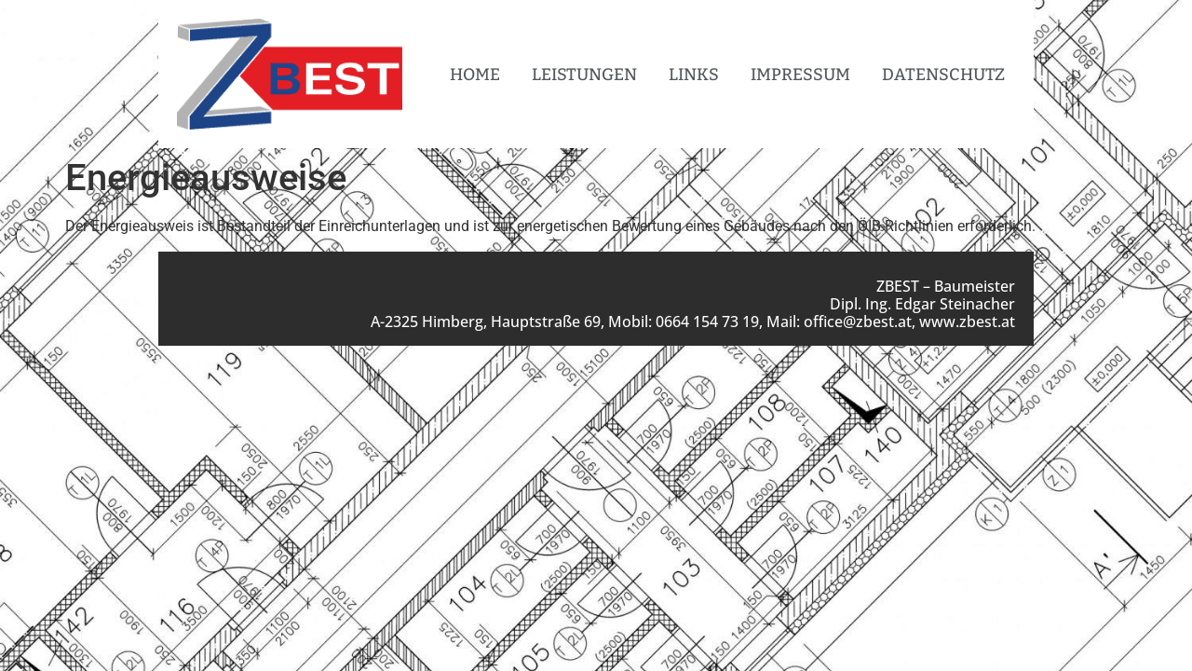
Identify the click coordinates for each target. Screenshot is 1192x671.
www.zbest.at (967, 321)
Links (694, 74)
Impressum (800, 74)
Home (475, 74)
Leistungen (584, 74)
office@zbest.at (858, 321)
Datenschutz (943, 74)
